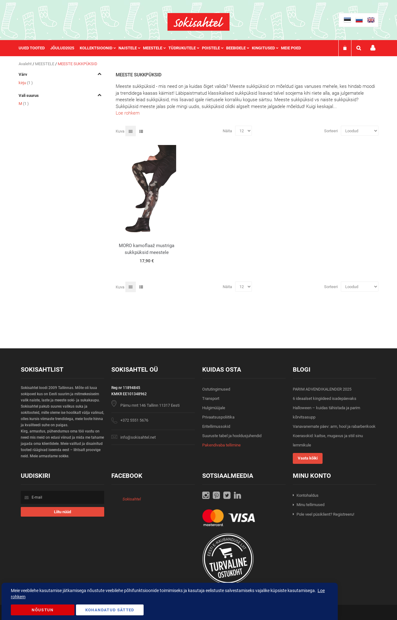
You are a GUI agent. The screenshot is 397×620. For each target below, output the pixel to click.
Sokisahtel (132, 499)
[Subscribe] (62, 512)
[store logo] (198, 22)
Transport (210, 398)
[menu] (163, 48)
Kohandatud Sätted (109, 610)
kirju (26, 82)
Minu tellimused (310, 504)
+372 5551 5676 (134, 420)
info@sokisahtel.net (138, 437)
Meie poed (291, 48)
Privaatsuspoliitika (218, 417)
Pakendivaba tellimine (221, 445)
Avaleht (26, 63)
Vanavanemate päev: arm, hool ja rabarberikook (334, 426)
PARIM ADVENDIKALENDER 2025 (322, 389)
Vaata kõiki (308, 458)
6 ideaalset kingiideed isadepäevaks (324, 398)
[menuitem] (34, 48)
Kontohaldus (308, 495)
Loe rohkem (128, 113)
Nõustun (42, 610)
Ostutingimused (216, 389)
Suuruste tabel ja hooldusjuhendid (231, 435)
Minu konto (372, 48)
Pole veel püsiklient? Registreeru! (325, 514)
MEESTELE (45, 63)
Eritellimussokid (216, 426)
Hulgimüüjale (213, 407)
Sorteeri (331, 131)
